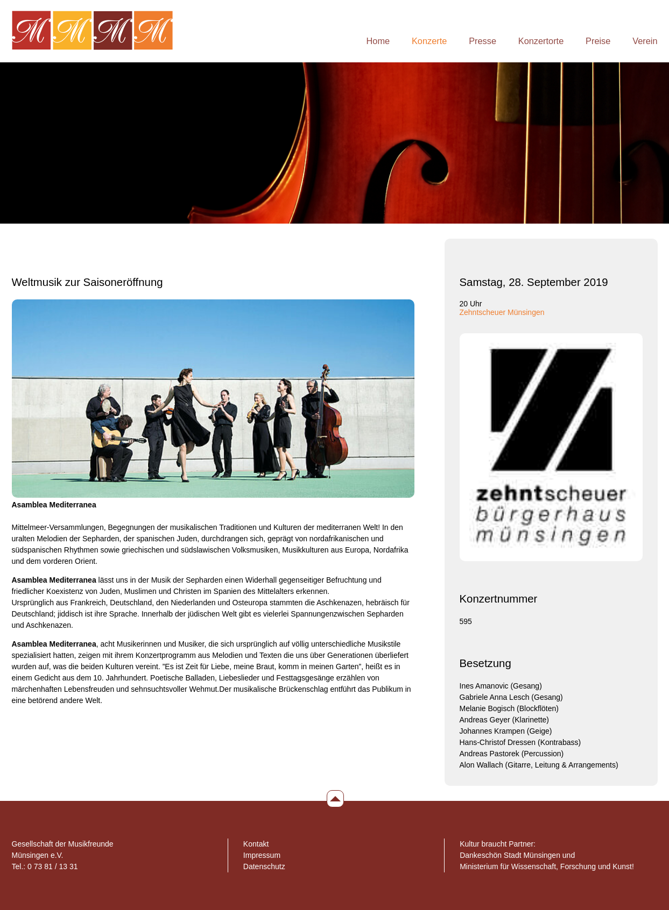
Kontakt (256, 844)
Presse (482, 41)
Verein (644, 41)
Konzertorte (541, 41)
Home (378, 41)
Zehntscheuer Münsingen (502, 312)
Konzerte (429, 41)
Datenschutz (264, 866)
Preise (598, 41)
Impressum (261, 855)
